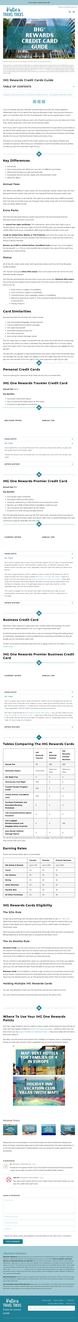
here (17, 248)
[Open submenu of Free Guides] (64, 1300)
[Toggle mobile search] (70, 12)
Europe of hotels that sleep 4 (39, 713)
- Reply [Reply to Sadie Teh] (41, 1177)
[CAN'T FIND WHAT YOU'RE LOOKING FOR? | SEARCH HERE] (51, 1308)
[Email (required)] (39, 1222)
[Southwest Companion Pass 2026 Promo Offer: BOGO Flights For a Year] (29, 1125)
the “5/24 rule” (64, 919)
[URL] (39, 1228)
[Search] (30, 1308)
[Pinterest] (39, 101)
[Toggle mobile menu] (74, 12)
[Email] (43, 101)
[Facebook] (34, 101)
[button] (39, 86)
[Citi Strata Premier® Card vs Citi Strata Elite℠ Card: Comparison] (68, 1125)
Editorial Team (43, 95)
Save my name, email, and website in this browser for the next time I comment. (38, 1236)
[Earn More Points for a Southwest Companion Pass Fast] (48, 1125)
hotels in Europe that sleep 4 (49, 577)
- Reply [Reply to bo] (33, 1164)
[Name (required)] (39, 1216)
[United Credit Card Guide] (10, 1125)
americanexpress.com (41, 69)
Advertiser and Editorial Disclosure (67, 7)
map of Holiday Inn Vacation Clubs (46, 579)
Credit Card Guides (17, 95)
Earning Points (30, 95)
